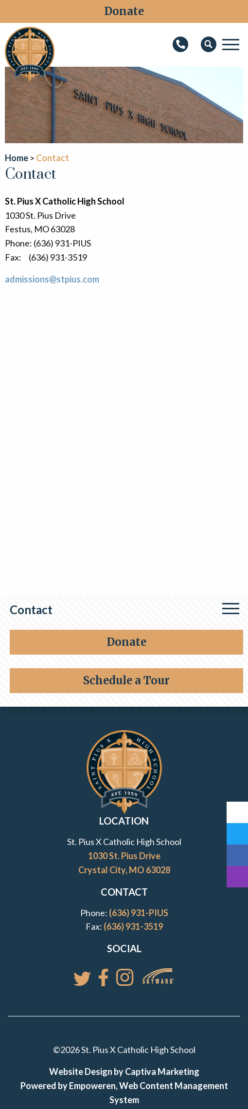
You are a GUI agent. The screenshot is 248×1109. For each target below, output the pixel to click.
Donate (124, 11)
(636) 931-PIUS (138, 912)
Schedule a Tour (126, 680)
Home (16, 157)
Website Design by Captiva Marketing (124, 1071)
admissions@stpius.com (52, 279)
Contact (31, 609)
